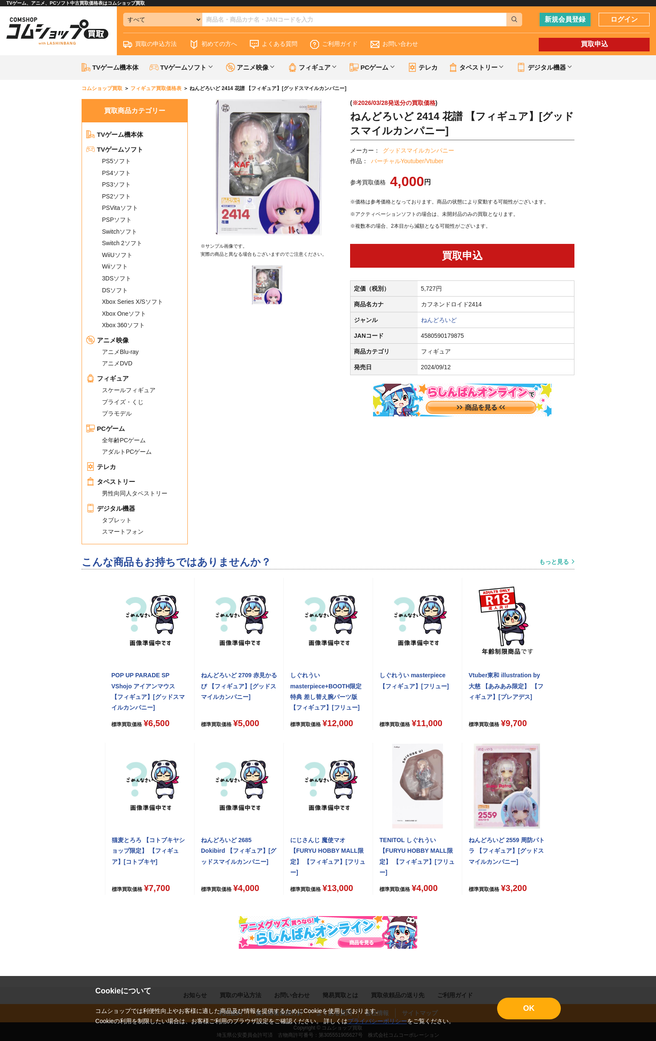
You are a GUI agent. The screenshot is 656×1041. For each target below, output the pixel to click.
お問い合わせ (394, 44)
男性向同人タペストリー (134, 493)
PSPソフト (117, 219)
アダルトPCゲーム (127, 451)
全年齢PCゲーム (124, 440)
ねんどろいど (439, 320)
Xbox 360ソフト (123, 325)
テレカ (423, 67)
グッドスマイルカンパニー (418, 150)
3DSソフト (116, 278)
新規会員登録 (565, 19)
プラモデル (117, 413)
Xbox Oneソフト (124, 313)
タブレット (117, 520)
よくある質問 (273, 44)
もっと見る (554, 561)
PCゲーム (105, 428)
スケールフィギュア (129, 390)
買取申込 (594, 44)
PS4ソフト (116, 173)
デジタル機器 (110, 508)
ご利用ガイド (334, 44)
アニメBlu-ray (120, 351)
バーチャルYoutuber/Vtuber (407, 161)
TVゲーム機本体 (110, 67)
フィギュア (107, 378)
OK (528, 1008)
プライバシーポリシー (377, 1021)
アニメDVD (117, 363)
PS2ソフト (116, 196)
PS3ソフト (116, 184)
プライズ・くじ (123, 402)
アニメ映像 (107, 340)
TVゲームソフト (114, 149)
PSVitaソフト (120, 207)
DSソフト (115, 290)
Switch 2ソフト (122, 243)
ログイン (624, 19)
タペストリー (110, 481)
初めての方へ (213, 44)
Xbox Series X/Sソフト (132, 301)
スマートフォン (123, 531)
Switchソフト (119, 231)
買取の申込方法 (150, 44)
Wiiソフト (115, 266)
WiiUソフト (117, 255)
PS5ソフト (116, 161)
